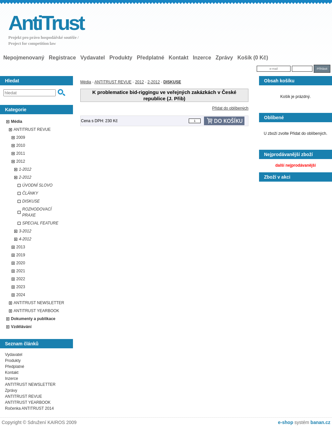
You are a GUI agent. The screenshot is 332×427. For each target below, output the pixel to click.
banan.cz (320, 422)
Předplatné (150, 57)
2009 (20, 137)
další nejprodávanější (295, 165)
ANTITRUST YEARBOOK (36, 310)
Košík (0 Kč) (252, 57)
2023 (20, 287)
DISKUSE (31, 201)
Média (16, 121)
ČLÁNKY (30, 193)
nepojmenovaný (23, 57)
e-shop (285, 422)
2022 (20, 279)
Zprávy (224, 57)
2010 (20, 145)
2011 (20, 153)
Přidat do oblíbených (230, 108)
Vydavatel (92, 57)
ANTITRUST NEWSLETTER (39, 302)
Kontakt (178, 57)
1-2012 (25, 169)
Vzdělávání (21, 326)
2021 (20, 271)
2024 (20, 295)
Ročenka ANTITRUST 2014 (29, 408)
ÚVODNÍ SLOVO (37, 185)
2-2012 (25, 177)
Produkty (120, 57)
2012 (20, 161)
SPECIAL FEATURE (40, 223)
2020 (20, 263)
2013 (20, 247)
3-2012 (25, 231)
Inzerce (202, 57)
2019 (20, 255)
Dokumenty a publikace (33, 318)
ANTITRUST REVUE (32, 129)
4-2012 (25, 239)
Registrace (62, 57)
